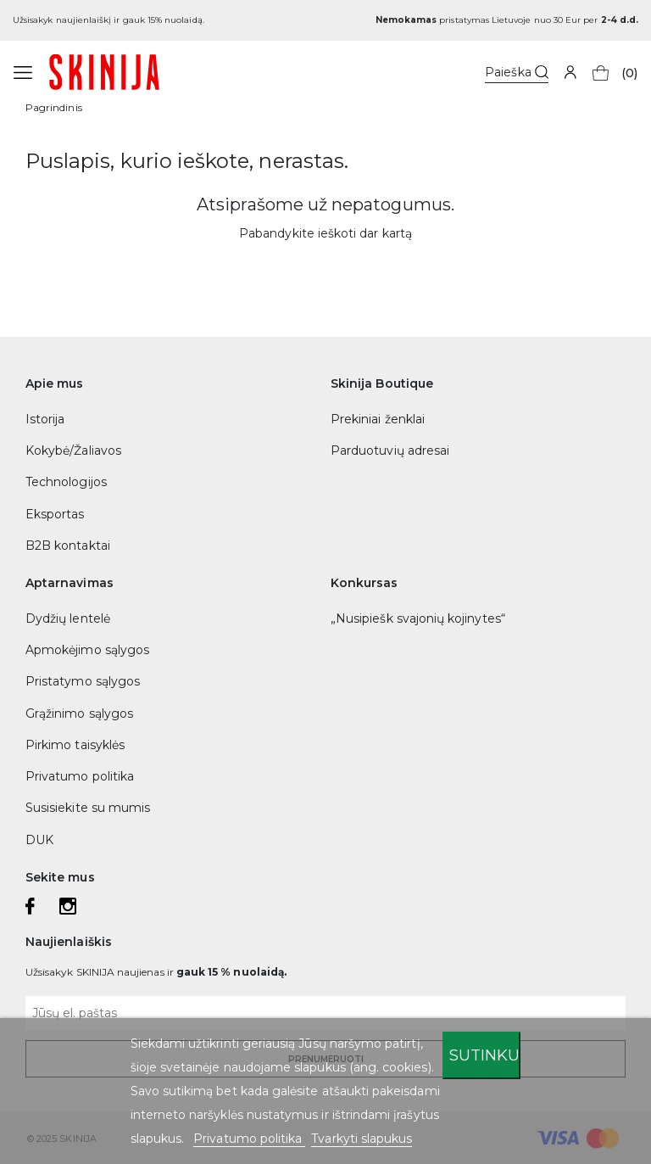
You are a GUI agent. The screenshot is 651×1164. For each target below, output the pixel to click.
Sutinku (484, 1055)
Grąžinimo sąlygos (79, 713)
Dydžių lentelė (67, 618)
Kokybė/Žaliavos (73, 450)
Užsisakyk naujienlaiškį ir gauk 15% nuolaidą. (108, 19)
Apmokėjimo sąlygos (87, 650)
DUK (39, 840)
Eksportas (55, 514)
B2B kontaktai (67, 545)
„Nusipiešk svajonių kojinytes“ (418, 618)
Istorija (44, 419)
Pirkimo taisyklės (75, 745)
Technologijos (66, 482)
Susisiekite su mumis (87, 807)
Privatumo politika (79, 776)
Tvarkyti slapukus (361, 1138)
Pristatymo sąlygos (82, 681)
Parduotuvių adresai (390, 450)
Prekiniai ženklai (378, 419)
